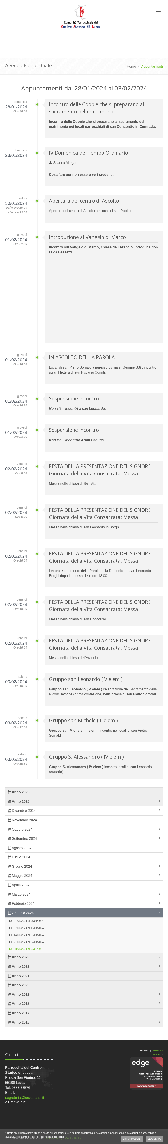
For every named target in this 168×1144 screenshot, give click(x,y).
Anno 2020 (19, 985)
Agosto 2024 (19, 848)
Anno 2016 (19, 1022)
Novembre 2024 (22, 820)
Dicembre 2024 (22, 811)
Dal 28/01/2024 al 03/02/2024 (26, 949)
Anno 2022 (19, 966)
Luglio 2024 (19, 857)
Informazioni (131, 1139)
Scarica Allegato (63, 163)
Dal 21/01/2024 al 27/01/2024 (26, 942)
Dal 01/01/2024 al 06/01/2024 (26, 920)
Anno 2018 (19, 1004)
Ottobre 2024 (20, 829)
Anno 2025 (19, 801)
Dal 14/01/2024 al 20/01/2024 (26, 935)
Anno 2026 (19, 792)
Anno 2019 (19, 994)
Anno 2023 (19, 957)
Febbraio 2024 (21, 903)
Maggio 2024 (20, 876)
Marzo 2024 (19, 894)
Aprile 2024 (19, 885)
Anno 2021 (19, 976)
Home (131, 66)
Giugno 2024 (20, 866)
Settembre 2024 (22, 838)
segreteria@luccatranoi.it (24, 1098)
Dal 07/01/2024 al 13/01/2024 (26, 928)
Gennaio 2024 (21, 913)
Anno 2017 (19, 1013)
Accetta (154, 1139)
